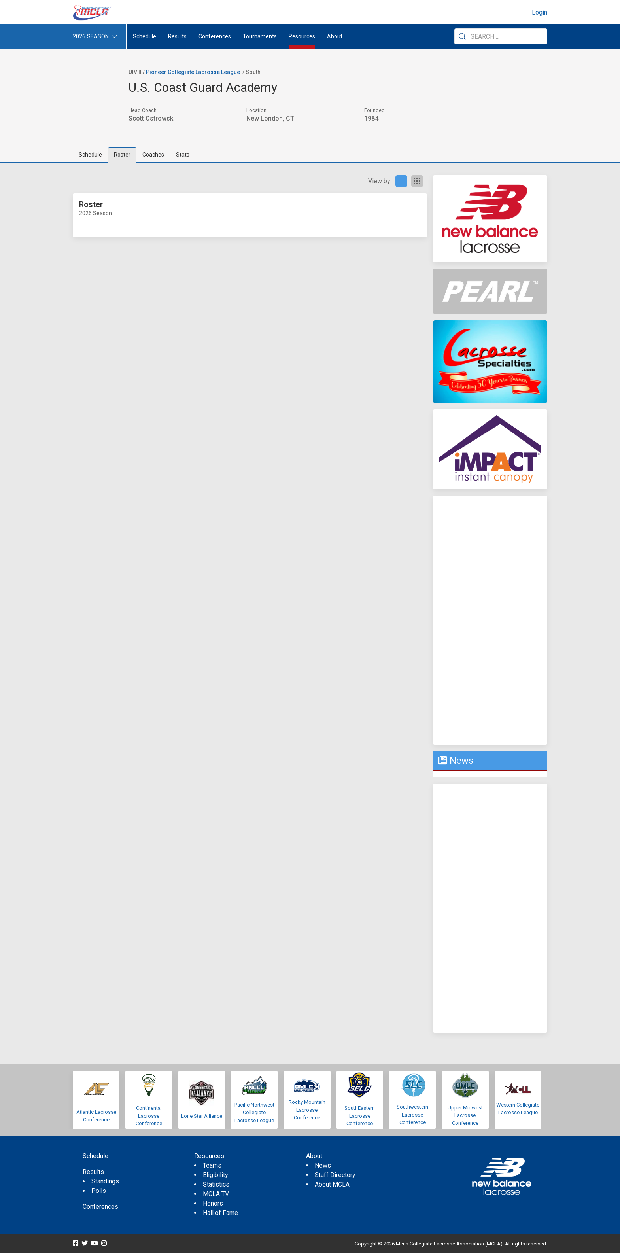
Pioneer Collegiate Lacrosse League (193, 72)
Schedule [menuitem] (144, 36)
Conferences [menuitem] (100, 1206)
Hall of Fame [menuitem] (220, 1213)
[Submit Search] (462, 36)
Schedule (90, 154)
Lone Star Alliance (201, 1116)
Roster (122, 154)
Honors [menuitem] (213, 1203)
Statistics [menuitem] (216, 1184)
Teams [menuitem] (212, 1165)
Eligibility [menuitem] (215, 1175)
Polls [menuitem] (98, 1190)
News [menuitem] (323, 1165)
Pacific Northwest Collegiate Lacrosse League (254, 1112)
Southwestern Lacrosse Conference (412, 1114)
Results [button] (177, 36)
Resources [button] (302, 36)
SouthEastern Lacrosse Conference (359, 1115)
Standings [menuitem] (105, 1181)
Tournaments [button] (260, 36)
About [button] (334, 36)
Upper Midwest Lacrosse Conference (465, 1115)
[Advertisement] (490, 620)
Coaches (153, 154)
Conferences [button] (214, 36)
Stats (182, 154)
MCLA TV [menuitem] (216, 1194)
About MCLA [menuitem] (332, 1184)
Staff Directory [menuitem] (335, 1175)
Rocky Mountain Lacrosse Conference (307, 1110)
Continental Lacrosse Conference (149, 1115)
